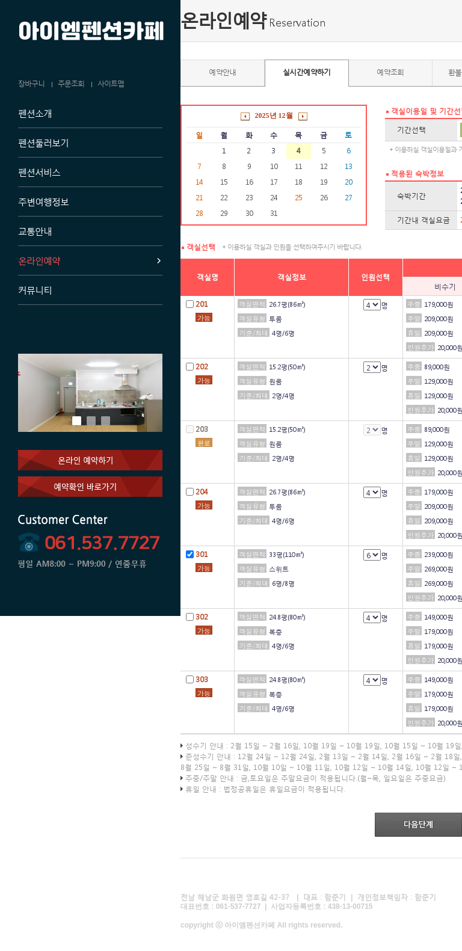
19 (323, 181)
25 (298, 197)
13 (348, 166)
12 (323, 166)
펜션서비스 (39, 172)
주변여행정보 (43, 201)
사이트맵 (110, 83)
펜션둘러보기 (43, 143)
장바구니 (31, 83)
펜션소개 (35, 113)
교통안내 (35, 231)
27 (348, 197)
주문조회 (71, 83)
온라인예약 (39, 260)
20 (348, 181)
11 (298, 166)
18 (298, 181)
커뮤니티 (35, 290)
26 (323, 197)
